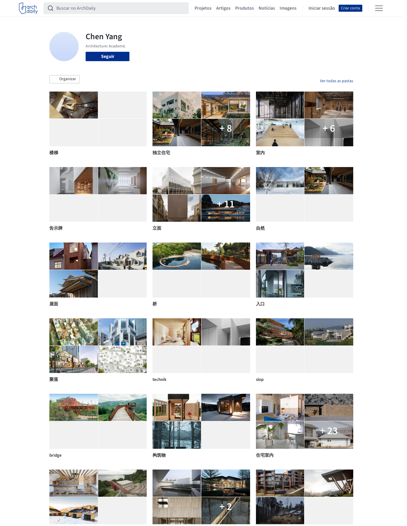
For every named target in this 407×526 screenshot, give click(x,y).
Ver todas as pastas (336, 81)
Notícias (267, 8)
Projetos (203, 8)
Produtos (244, 8)
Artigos (223, 8)
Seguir (107, 56)
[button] (64, 79)
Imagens (288, 8)
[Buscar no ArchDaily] (120, 8)
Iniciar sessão (322, 8)
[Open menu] (379, 8)
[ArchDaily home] (28, 8)
